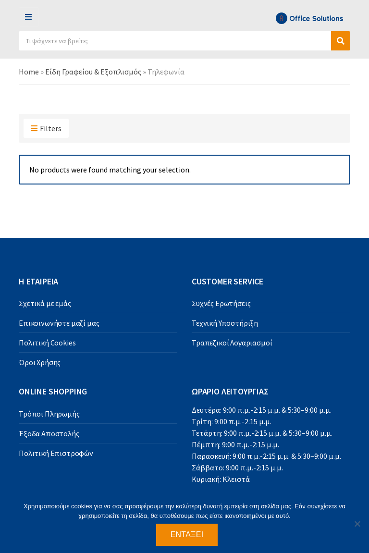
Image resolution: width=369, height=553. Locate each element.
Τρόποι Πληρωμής (49, 413)
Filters (46, 128)
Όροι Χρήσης (40, 362)
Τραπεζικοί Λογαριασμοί (232, 342)
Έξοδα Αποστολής (49, 433)
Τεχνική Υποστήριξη (225, 323)
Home (29, 71)
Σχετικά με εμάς (45, 303)
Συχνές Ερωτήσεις (221, 303)
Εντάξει (187, 534)
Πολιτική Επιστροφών (56, 453)
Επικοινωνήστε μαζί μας (59, 323)
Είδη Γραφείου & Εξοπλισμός (93, 71)
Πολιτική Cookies (47, 342)
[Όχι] (357, 523)
